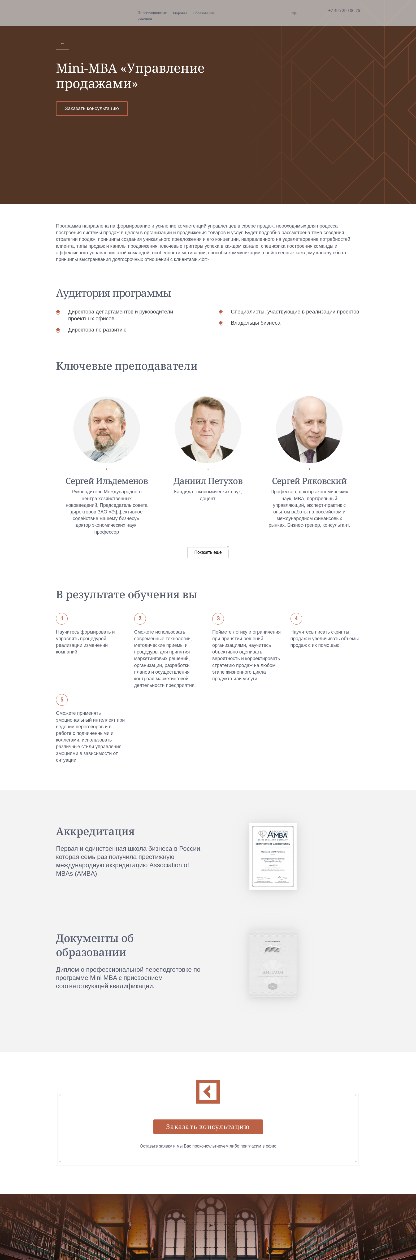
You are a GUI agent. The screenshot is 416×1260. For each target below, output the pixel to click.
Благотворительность (213, 13)
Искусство (181, 13)
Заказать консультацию (92, 108)
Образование (156, 13)
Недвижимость (249, 13)
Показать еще (208, 552)
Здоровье (132, 13)
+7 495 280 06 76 (344, 10)
